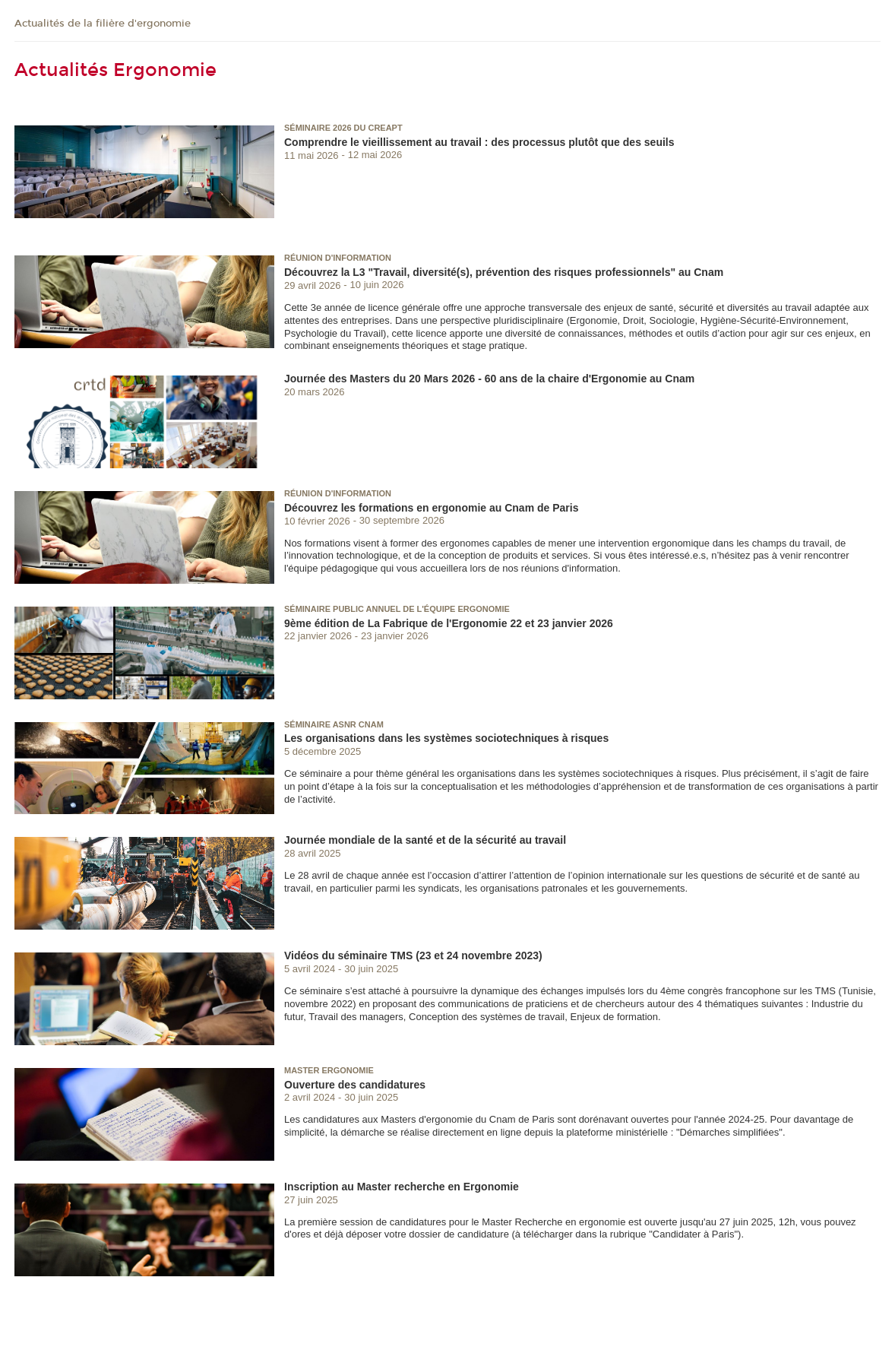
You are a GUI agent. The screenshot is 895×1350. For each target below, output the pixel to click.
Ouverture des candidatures (354, 1085)
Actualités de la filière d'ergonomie (102, 23)
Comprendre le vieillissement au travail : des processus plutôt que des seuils (479, 142)
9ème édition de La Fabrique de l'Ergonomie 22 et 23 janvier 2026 (448, 623)
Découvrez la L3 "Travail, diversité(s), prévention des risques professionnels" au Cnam (503, 272)
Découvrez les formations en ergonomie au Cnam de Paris (431, 508)
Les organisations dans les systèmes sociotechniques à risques (446, 738)
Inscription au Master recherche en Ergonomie (401, 1186)
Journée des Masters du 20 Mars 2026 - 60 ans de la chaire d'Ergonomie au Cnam (489, 378)
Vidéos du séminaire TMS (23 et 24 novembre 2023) (413, 955)
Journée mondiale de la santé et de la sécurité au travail (425, 840)
